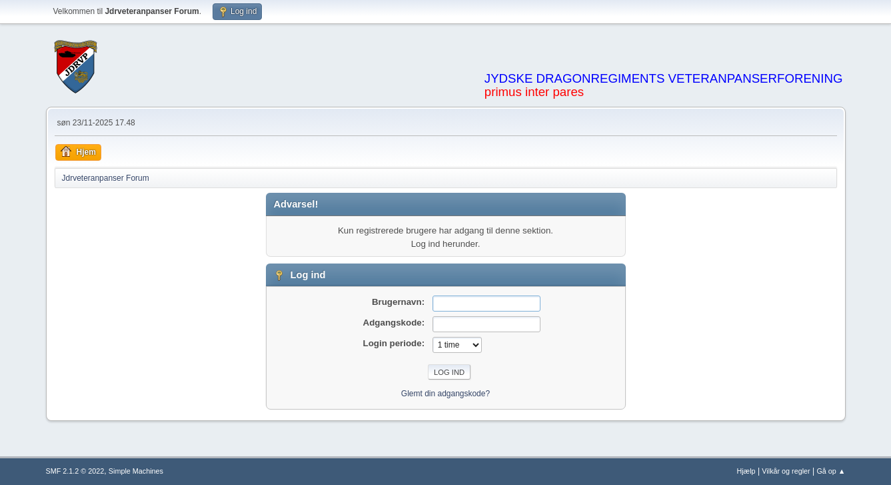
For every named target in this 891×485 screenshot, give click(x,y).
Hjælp (745, 471)
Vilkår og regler (786, 471)
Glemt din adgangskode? (445, 393)
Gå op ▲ (830, 471)
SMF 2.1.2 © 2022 (75, 471)
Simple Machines (136, 471)
